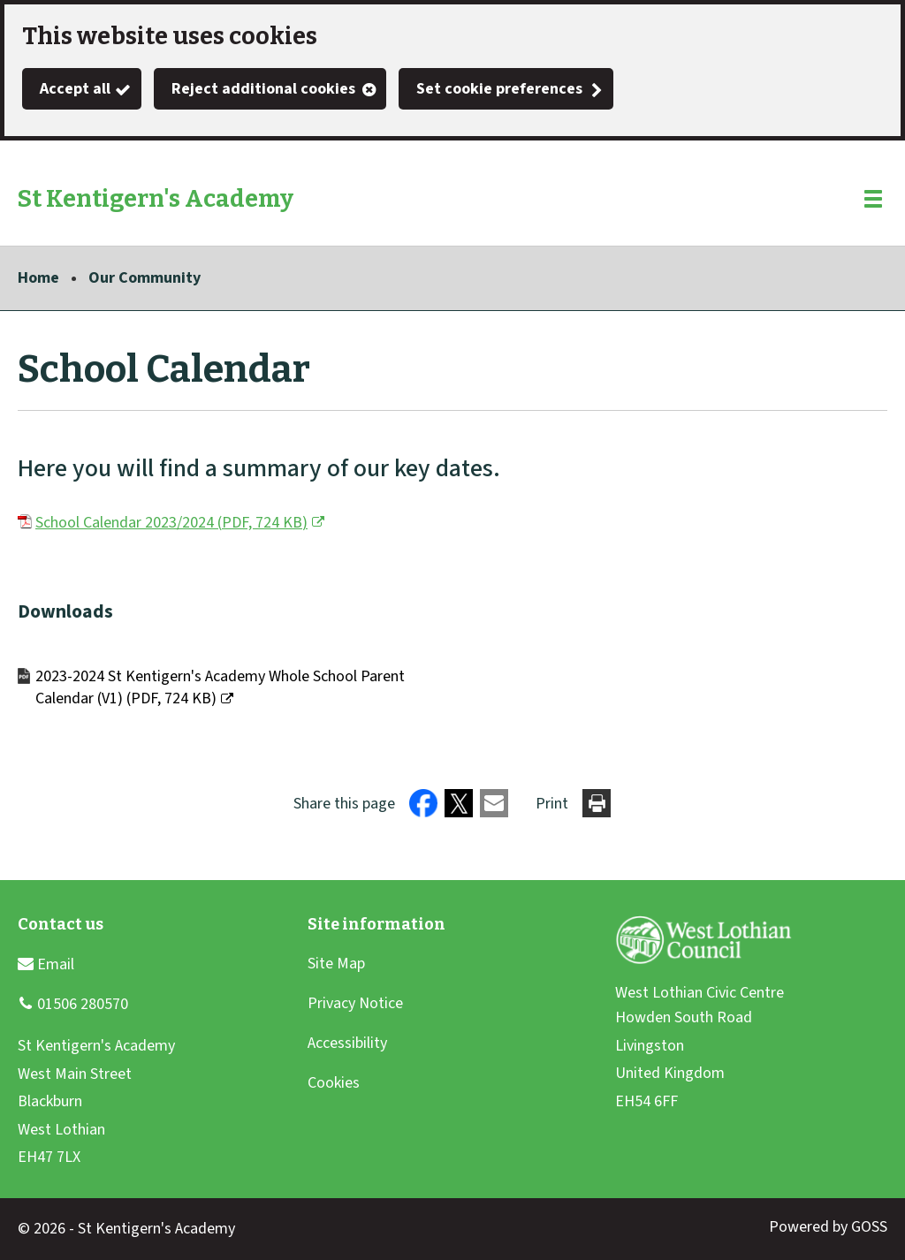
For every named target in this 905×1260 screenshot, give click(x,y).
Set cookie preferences (499, 89)
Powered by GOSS (828, 1227)
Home (38, 278)
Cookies (334, 1083)
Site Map (336, 964)
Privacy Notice (355, 1003)
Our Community (144, 278)
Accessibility (347, 1043)
